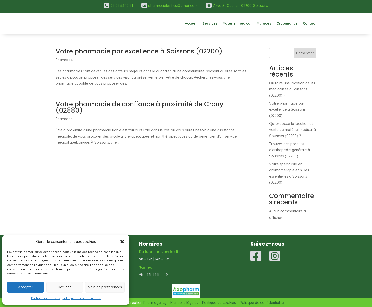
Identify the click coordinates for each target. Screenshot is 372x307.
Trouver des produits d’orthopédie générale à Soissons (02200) (289, 149)
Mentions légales (184, 302)
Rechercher (305, 53)
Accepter (25, 287)
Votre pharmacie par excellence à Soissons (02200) (139, 51)
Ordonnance (287, 23)
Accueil (191, 23)
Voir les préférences (105, 287)
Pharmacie (64, 60)
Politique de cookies (45, 298)
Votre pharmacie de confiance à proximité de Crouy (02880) (139, 107)
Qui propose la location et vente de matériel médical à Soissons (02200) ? (292, 129)
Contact (309, 23)
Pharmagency (155, 302)
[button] (122, 241)
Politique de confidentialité (82, 298)
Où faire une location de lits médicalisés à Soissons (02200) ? (292, 89)
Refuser (64, 287)
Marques (264, 23)
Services (210, 23)
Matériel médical (237, 23)
